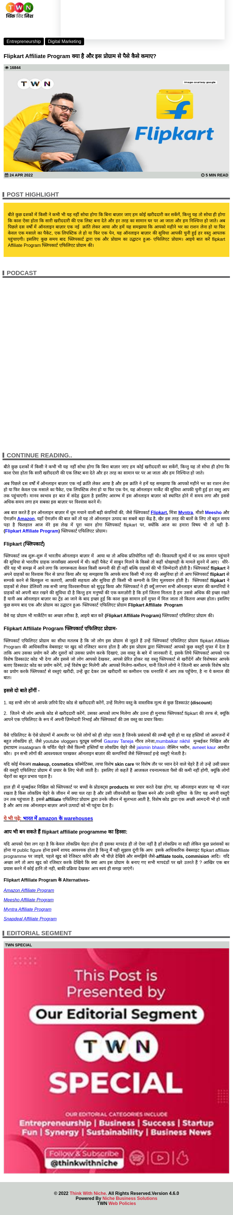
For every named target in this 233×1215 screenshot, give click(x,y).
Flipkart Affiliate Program (31, 531)
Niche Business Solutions (130, 1198)
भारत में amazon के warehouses (58, 818)
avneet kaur (204, 747)
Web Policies (122, 1203)
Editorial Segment (39, 933)
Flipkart (159, 512)
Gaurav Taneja (119, 741)
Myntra (185, 512)
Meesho (213, 512)
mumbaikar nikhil (173, 741)
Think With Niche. (88, 1193)
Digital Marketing (64, 41)
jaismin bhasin (151, 747)
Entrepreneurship (23, 41)
